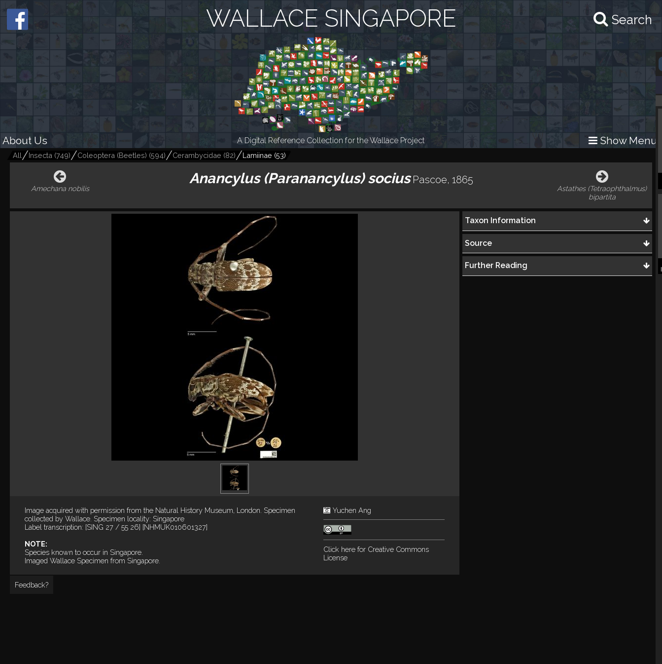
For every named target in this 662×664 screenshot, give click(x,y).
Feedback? (31, 585)
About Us (24, 140)
